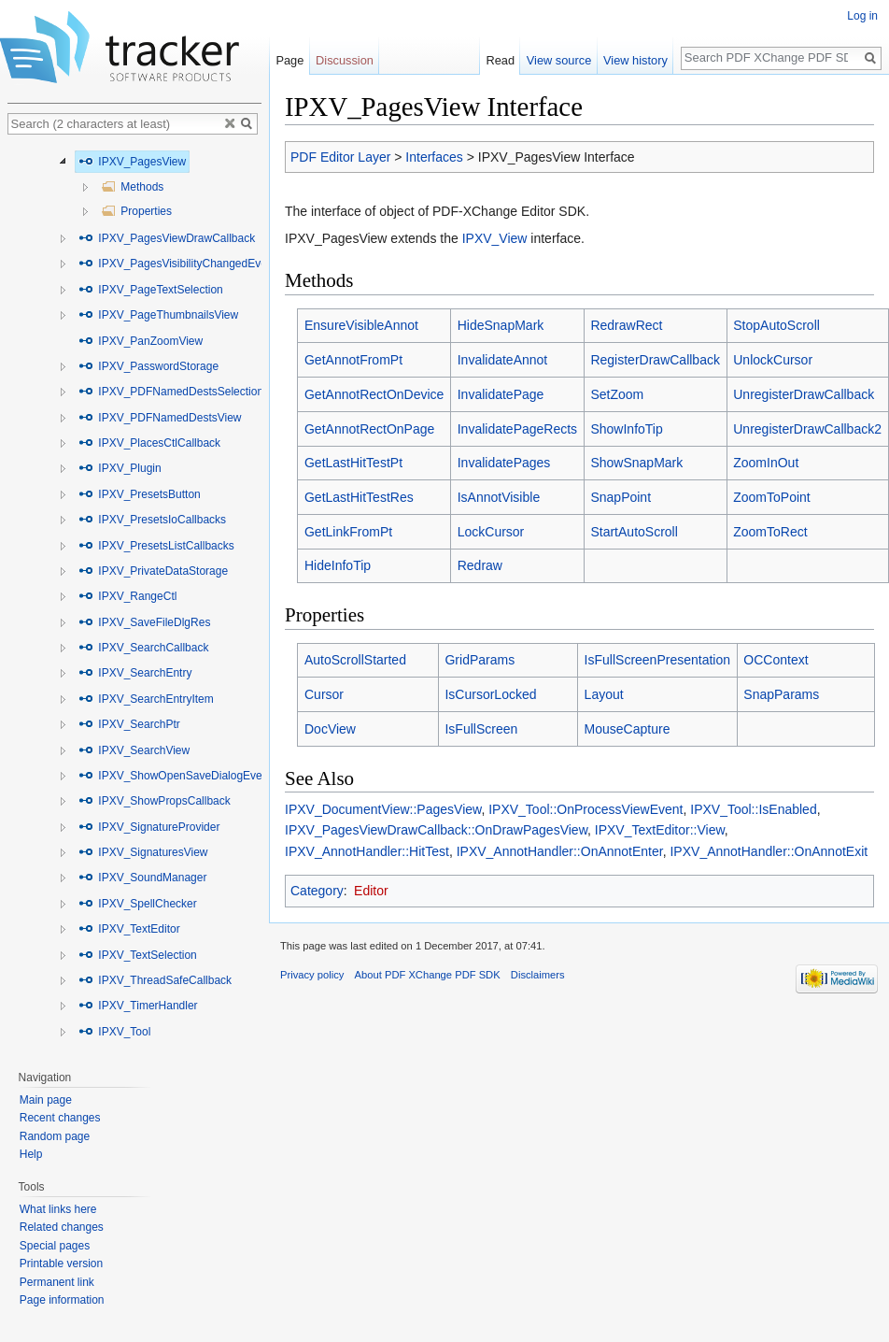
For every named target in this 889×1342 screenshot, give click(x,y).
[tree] (134, 597)
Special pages (55, 1245)
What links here (58, 1209)
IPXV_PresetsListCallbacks (156, 546)
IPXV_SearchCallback (143, 647)
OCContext (775, 659)
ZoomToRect (770, 531)
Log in (862, 15)
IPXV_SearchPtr (129, 724)
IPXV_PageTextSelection (150, 289)
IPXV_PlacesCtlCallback (149, 443)
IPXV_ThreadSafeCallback (155, 980)
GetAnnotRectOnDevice (374, 394)
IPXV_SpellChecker (137, 903)
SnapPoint (620, 497)
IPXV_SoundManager (142, 877)
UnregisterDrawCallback (803, 394)
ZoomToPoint (771, 497)
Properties (136, 211)
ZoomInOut (765, 462)
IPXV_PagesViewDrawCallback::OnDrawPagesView (436, 829)
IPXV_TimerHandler (138, 1005)
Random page (55, 1136)
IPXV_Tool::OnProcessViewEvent (585, 809)
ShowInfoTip (626, 428)
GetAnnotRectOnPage (369, 428)
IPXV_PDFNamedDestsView (160, 418)
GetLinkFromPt (348, 531)
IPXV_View (495, 238)
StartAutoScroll (633, 531)
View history (638, 60)
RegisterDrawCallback (655, 359)
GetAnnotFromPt (353, 359)
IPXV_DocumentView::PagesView (383, 809)
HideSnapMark (501, 325)
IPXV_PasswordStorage (148, 366)
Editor (371, 890)
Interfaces (433, 157)
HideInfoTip (337, 565)
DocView (330, 728)
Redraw (480, 565)
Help (31, 1154)
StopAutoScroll (776, 325)
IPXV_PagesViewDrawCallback (166, 238)
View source (561, 60)
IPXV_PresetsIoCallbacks (152, 519)
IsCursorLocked (490, 694)
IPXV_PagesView (132, 161)
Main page (46, 1099)
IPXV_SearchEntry (134, 673)
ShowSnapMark (636, 462)
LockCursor (491, 531)
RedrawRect (626, 325)
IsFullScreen (480, 728)
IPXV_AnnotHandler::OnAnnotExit (769, 851)
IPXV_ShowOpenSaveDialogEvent (175, 775)
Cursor (324, 694)
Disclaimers (538, 974)
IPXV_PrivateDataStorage (153, 571)
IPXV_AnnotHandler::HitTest (367, 851)
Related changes (62, 1227)
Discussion (345, 60)
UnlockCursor (772, 359)
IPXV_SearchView (134, 750)
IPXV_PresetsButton (139, 494)
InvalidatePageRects (517, 428)
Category (317, 890)
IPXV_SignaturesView (143, 852)
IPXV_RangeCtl (127, 596)
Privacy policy (312, 974)
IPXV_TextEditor (129, 929)
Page (289, 60)
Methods (132, 187)
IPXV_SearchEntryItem (146, 699)
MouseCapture (627, 728)
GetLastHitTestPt (353, 462)
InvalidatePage (501, 394)
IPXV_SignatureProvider (148, 827)
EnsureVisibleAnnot (361, 325)
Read (502, 60)
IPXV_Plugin (120, 468)
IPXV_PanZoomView (140, 341)
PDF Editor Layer (340, 157)
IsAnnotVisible (499, 497)
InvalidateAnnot (503, 359)
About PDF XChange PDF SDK (428, 974)
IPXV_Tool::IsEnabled (753, 809)
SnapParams (781, 694)
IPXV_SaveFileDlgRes (144, 622)
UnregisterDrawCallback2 (807, 428)
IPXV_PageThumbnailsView (158, 315)
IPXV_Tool (114, 1032)
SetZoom (616, 394)
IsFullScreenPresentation (657, 659)
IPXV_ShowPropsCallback (154, 801)
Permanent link (57, 1282)
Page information (62, 1299)
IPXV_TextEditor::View (660, 829)
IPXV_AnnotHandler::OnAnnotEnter (560, 851)
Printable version (61, 1263)
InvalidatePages (504, 462)
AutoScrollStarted (355, 659)
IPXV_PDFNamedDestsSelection (170, 391)
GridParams (479, 659)
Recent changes (60, 1117)
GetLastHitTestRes (359, 497)
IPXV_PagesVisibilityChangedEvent (177, 263)
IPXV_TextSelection (137, 955)
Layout (604, 694)
